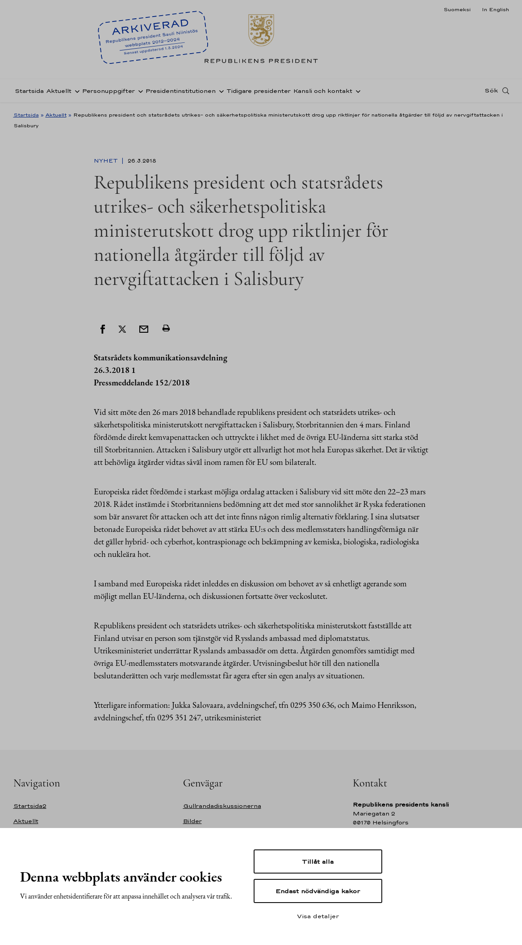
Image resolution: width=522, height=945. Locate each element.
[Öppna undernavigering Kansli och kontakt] (356, 90)
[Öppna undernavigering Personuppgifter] (139, 90)
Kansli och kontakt (322, 91)
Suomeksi (457, 9)
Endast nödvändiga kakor (318, 891)
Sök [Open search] (491, 91)
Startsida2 (29, 806)
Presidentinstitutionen (181, 91)
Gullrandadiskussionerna (222, 806)
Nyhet (107, 160)
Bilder (192, 821)
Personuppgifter (108, 91)
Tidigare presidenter (258, 91)
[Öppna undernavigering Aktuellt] (75, 90)
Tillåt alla (318, 861)
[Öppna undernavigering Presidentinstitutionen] (220, 90)
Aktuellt (58, 91)
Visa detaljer (318, 916)
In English (495, 9)
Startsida (29, 91)
